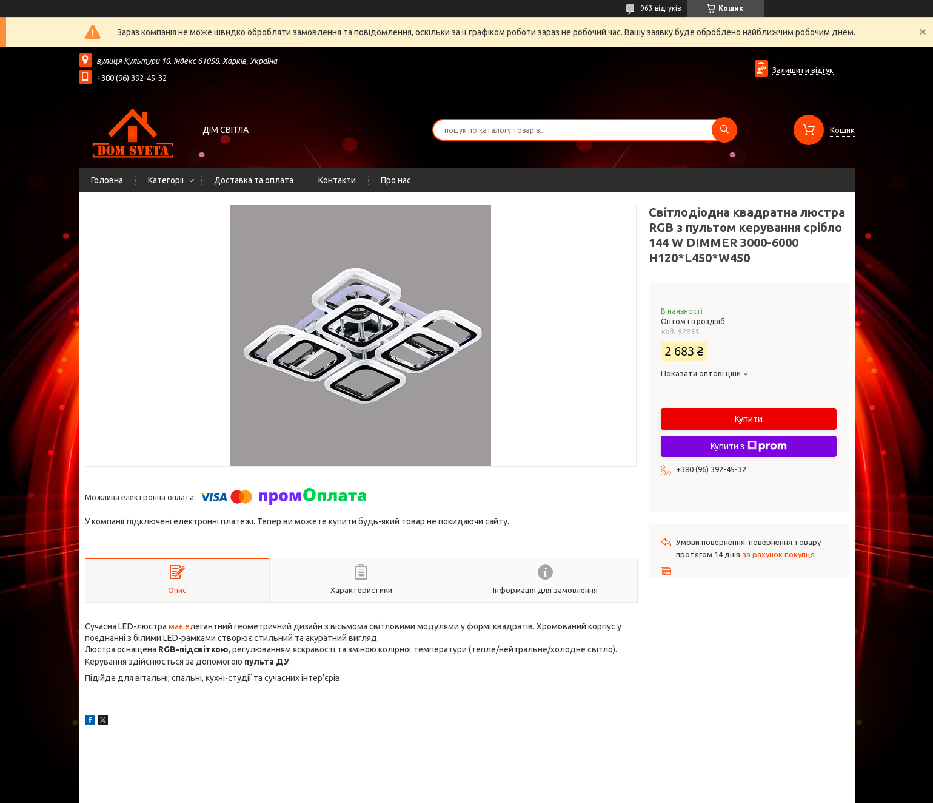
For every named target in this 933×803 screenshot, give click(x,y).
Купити (749, 419)
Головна (107, 180)
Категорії (166, 180)
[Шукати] (724, 130)
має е (178, 626)
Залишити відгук (803, 70)
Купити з (749, 446)
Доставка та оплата (253, 180)
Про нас (396, 180)
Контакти (337, 180)
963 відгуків (660, 8)
